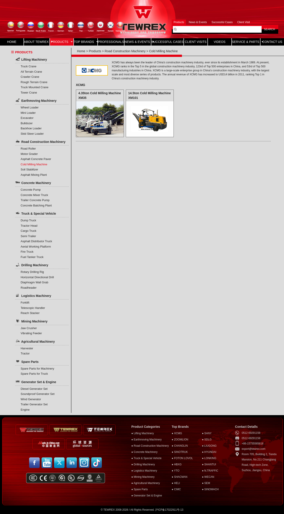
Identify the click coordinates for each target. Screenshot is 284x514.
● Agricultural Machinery (145, 483)
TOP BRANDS (85, 42)
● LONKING (209, 458)
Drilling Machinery (31, 264)
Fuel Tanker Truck (32, 257)
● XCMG (177, 433)
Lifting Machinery (31, 59)
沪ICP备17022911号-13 (169, 509)
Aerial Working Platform (36, 246)
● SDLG (206, 439)
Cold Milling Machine (34, 164)
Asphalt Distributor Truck (36, 241)
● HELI (176, 483)
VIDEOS (219, 42)
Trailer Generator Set (34, 404)
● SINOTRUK (180, 452)
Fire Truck (27, 251)
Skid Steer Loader (32, 133)
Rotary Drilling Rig (32, 272)
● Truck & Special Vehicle (146, 458)
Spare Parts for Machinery (37, 368)
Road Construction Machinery (40, 141)
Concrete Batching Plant (36, 205)
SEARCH (269, 29)
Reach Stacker (30, 313)
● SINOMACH (210, 489)
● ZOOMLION (180, 439)
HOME (11, 42)
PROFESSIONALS (111, 42)
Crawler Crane (30, 76)
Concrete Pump (31, 189)
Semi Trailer (28, 236)
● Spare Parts (139, 489)
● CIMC (176, 489)
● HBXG (177, 464)
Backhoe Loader (31, 128)
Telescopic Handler (33, 308)
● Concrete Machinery (144, 452)
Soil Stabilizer (29, 169)
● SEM (206, 483)
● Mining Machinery (143, 476)
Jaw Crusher (29, 328)
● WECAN (208, 476)
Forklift (25, 302)
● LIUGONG (209, 445)
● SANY (206, 433)
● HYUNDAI (209, 452)
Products (95, 51)
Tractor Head (29, 225)
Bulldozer (27, 123)
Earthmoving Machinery (36, 100)
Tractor (25, 353)
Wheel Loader (30, 107)
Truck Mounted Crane (34, 87)
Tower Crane (29, 92)
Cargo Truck (28, 230)
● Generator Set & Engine (146, 495)
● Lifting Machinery (142, 433)
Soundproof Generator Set (38, 394)
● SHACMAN (179, 476)
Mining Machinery (31, 321)
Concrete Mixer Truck (34, 195)
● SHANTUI (209, 464)
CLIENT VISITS (196, 42)
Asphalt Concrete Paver (36, 159)
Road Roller (28, 148)
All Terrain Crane (31, 71)
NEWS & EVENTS (137, 42)
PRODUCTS (61, 42)
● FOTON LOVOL (182, 458)
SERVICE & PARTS (246, 42)
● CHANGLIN (180, 445)
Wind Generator (31, 399)
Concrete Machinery (33, 182)
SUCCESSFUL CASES (167, 42)
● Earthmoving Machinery (146, 439)
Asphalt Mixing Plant (34, 174)
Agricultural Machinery (35, 341)
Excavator (27, 118)
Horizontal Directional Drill (37, 277)
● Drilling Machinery (143, 464)
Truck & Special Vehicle (35, 213)
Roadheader (29, 287)
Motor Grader (29, 154)
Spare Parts (27, 361)
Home (81, 51)
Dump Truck (28, 220)
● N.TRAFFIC (210, 470)
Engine (25, 409)
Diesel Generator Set (34, 388)
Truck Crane (28, 66)
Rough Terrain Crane (34, 82)
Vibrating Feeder (31, 333)
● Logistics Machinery (144, 470)
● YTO (175, 470)
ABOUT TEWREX (36, 42)
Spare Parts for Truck (34, 373)
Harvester (27, 348)
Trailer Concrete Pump (35, 200)
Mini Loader (28, 112)
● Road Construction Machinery (150, 445)
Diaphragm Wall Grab (34, 282)
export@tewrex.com (253, 448)
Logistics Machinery (33, 295)
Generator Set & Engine (35, 381)
